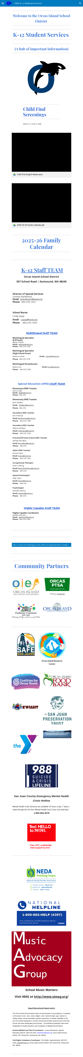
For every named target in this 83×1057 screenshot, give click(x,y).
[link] (41, 155)
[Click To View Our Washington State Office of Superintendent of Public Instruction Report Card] (41, 545)
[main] (41, 31)
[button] (3, 3)
